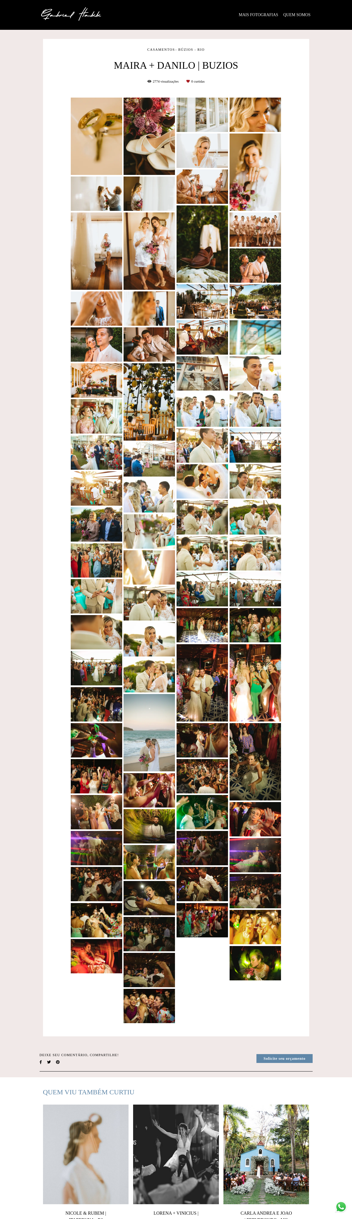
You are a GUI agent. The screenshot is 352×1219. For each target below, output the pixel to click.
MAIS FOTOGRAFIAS (258, 15)
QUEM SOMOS (297, 15)
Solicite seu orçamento (284, 1058)
